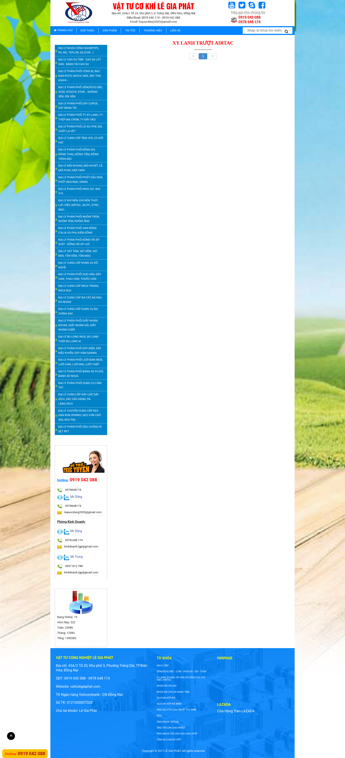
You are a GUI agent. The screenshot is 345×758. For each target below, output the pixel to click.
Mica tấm (162, 665)
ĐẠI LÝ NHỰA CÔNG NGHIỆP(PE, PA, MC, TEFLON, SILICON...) (78, 50)
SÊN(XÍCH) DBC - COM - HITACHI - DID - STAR (181, 671)
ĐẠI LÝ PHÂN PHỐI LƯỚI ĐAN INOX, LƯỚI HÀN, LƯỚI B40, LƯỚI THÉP (80, 362)
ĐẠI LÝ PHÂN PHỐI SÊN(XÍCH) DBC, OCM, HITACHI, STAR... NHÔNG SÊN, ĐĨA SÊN (80, 91)
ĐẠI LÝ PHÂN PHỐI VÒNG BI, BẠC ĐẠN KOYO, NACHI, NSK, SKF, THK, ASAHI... (79, 75)
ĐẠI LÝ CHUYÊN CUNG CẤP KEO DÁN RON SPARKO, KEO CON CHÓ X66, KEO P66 (79, 415)
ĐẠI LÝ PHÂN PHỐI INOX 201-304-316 (79, 191)
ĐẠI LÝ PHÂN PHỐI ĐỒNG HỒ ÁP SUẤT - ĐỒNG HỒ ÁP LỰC (78, 242)
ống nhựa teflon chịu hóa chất (177, 733)
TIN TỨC (130, 30)
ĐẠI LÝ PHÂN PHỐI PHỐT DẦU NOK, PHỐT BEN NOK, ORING (80, 180)
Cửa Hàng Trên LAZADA (236, 711)
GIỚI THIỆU (87, 30)
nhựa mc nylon (166, 685)
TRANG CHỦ (63, 30)
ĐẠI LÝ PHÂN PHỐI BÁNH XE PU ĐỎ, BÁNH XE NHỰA (80, 374)
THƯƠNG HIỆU (153, 30)
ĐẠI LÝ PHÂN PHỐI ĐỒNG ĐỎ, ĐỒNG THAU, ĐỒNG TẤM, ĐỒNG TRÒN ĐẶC (78, 154)
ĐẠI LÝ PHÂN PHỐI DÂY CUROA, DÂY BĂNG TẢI (78, 106)
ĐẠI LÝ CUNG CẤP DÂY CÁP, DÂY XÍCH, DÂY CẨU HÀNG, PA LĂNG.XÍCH (78, 399)
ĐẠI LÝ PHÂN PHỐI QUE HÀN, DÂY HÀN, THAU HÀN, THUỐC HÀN (79, 276)
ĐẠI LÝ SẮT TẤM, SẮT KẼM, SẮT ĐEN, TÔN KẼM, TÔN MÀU (77, 253)
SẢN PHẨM (110, 30)
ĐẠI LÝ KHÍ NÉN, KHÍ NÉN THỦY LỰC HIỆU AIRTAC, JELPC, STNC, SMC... (78, 205)
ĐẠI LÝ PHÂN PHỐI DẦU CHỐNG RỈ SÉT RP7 (80, 429)
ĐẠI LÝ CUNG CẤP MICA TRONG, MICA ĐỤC (78, 288)
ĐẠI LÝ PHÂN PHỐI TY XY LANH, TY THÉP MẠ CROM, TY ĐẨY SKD (80, 117)
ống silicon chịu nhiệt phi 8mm (176, 709)
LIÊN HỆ (175, 30)
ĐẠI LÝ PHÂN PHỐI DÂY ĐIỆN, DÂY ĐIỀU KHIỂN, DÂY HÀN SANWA (79, 350)
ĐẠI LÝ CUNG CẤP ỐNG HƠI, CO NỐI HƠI (80, 140)
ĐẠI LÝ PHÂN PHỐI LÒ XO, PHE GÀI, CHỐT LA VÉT (80, 129)
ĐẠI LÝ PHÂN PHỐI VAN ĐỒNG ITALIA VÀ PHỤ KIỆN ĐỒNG (77, 230)
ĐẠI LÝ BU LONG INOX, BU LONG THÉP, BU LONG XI (78, 339)
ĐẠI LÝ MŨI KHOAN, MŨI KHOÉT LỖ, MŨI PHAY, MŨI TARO (80, 168)
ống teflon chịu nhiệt (171, 727)
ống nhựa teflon (168, 721)
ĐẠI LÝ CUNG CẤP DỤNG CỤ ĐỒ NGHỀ (78, 265)
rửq (159, 715)
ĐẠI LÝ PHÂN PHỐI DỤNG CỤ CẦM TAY (79, 385)
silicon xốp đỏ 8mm (169, 703)
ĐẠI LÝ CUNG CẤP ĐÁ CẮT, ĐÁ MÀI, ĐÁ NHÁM (80, 300)
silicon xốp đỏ (166, 697)
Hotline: (63, 480)
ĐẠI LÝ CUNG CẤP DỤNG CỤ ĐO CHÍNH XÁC (78, 311)
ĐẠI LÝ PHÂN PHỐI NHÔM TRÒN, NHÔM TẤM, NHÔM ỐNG (78, 219)
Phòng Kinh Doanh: (71, 522)
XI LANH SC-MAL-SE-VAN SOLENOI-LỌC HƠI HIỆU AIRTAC (181, 678)
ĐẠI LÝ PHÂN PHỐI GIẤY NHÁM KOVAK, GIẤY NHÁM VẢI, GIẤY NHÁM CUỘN (78, 325)
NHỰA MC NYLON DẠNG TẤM (173, 692)
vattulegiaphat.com (85, 686)
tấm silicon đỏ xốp (169, 739)
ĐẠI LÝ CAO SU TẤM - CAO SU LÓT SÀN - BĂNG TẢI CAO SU (79, 62)
